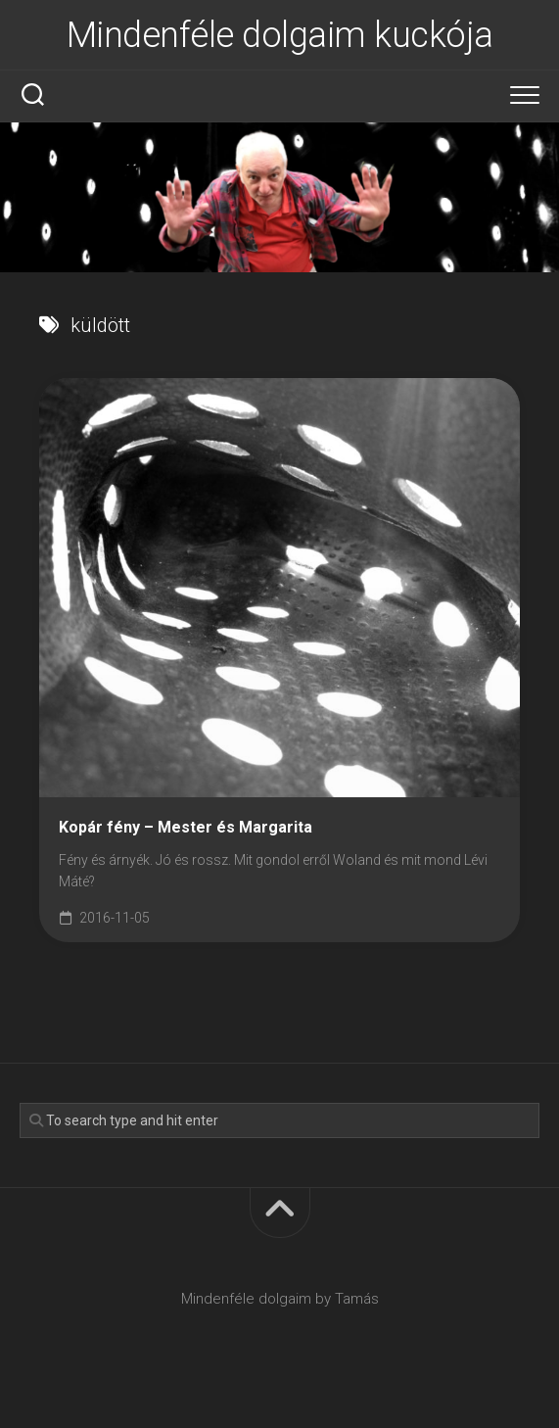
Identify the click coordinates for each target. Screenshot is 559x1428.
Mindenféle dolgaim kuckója (280, 35)
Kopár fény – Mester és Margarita (185, 827)
